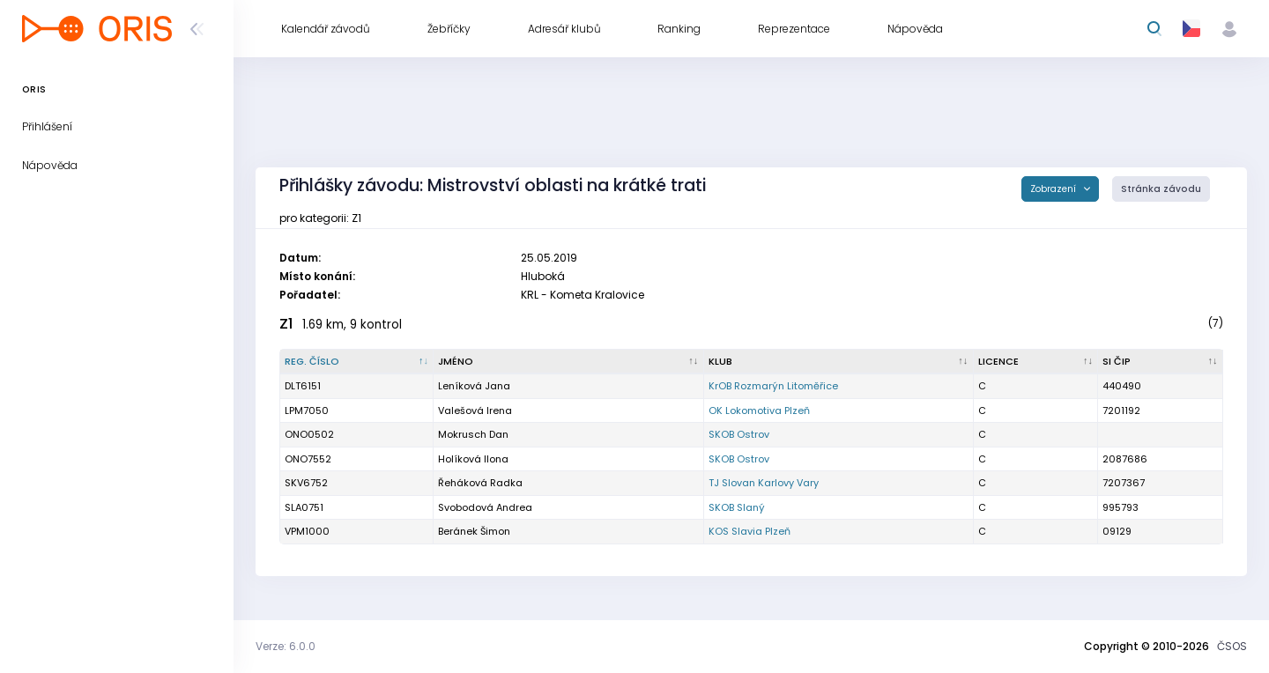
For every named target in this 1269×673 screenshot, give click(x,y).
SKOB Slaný (737, 507)
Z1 (286, 324)
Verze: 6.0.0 (285, 646)
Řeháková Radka (480, 483)
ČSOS (1232, 646)
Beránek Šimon (474, 531)
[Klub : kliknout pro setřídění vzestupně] (839, 362)
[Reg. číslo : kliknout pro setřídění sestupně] (357, 362)
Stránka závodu (1161, 189)
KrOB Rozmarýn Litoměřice (773, 386)
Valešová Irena (475, 410)
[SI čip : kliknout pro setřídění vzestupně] (1160, 362)
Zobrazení (1054, 189)
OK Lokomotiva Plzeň (759, 410)
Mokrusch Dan (473, 434)
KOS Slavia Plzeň (749, 531)
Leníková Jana (474, 386)
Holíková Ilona (473, 459)
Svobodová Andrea (485, 507)
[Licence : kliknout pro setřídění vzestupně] (1036, 362)
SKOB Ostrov (739, 434)
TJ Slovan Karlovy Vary (764, 483)
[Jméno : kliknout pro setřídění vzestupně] (568, 362)
